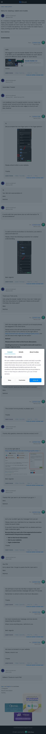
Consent (9, 352)
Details (21, 352)
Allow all (35, 380)
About (34, 352)
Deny (9, 380)
